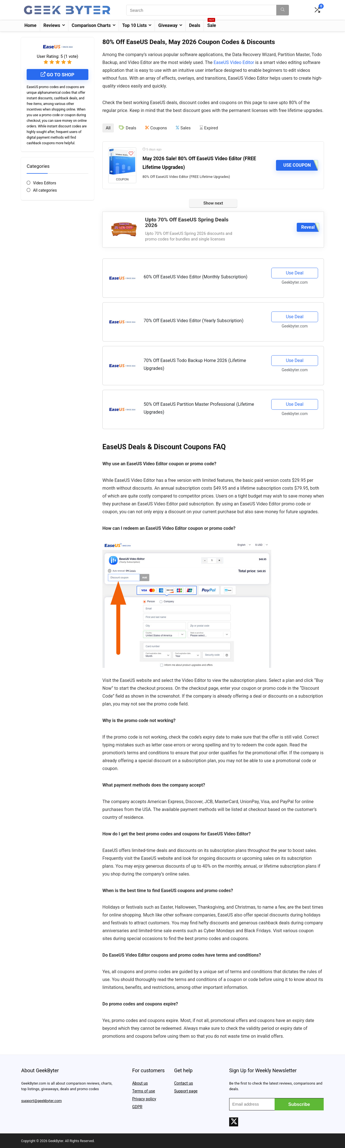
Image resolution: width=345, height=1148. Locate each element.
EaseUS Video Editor (233, 62)
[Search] (282, 10)
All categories (45, 190)
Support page (186, 1090)
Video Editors (44, 183)
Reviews (51, 25)
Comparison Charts (91, 25)
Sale (211, 24)
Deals (194, 25)
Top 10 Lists (134, 25)
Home (30, 25)
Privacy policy (144, 1098)
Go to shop (57, 74)
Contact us (183, 1082)
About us (140, 1082)
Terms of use (143, 1090)
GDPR (137, 1106)
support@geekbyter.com (41, 1100)
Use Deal (294, 272)
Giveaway (168, 25)
